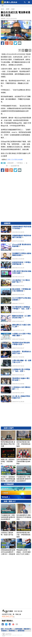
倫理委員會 (21, 630)
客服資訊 (4, 630)
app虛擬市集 (15, 166)
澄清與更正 (12, 630)
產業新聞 (10, 163)
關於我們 (27, 629)
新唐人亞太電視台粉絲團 (15, 159)
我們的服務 (18, 629)
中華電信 (20, 163)
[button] (16, 30)
